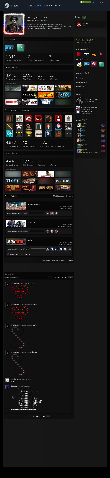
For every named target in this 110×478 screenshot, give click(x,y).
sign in (94, 2)
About (49, 6)
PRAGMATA (31, 222)
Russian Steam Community (89, 107)
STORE (29, 6)
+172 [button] (69, 249)
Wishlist (63, 260)
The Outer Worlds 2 (33, 204)
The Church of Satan (91, 99)
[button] (90, 17)
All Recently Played (52, 260)
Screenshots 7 (14, 254)
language (101, 2)
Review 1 (27, 254)
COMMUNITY (39, 6)
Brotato (29, 240)
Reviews (70, 260)
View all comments (11, 277)
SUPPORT (58, 6)
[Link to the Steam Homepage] (14, 7)
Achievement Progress (14, 213)
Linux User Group (86, 111)
